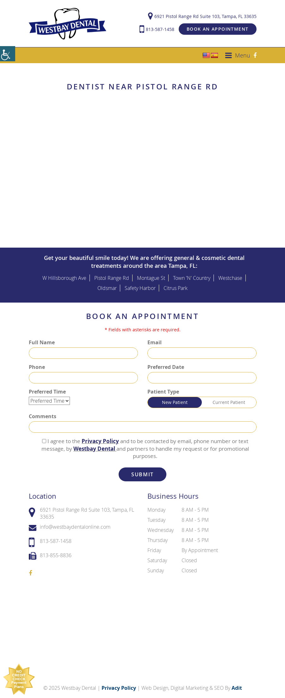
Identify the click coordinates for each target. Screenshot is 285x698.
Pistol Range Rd (111, 274)
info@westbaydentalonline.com (69, 524)
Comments (42, 413)
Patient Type (163, 388)
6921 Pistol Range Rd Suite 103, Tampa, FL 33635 (202, 15)
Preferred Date (165, 364)
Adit (237, 685)
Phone (37, 364)
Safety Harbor (140, 284)
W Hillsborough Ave (64, 274)
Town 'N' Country (191, 274)
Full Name (42, 339)
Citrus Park (176, 284)
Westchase (230, 274)
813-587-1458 (156, 28)
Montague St (151, 274)
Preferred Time (47, 388)
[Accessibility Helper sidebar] (7, 53)
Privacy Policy (100, 438)
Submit (142, 471)
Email (154, 339)
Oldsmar (107, 284)
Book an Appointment (218, 27)
